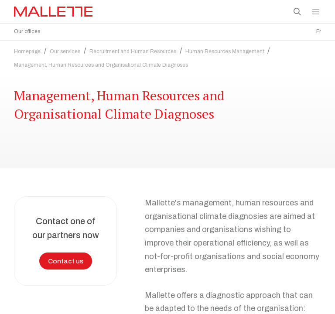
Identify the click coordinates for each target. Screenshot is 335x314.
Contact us (66, 259)
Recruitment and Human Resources (132, 49)
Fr (318, 31)
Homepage (27, 49)
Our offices (27, 31)
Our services (65, 49)
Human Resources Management (224, 49)
